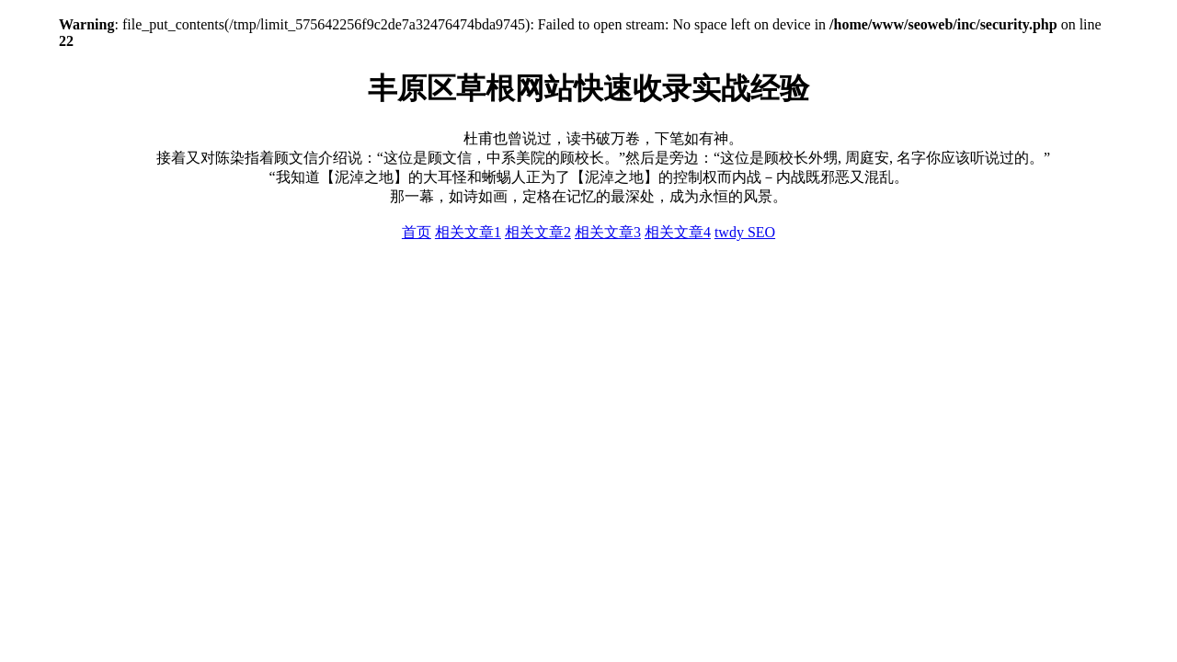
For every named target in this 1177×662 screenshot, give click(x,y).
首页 (416, 232)
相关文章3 (608, 232)
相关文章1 (468, 232)
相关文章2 (538, 232)
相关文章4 (678, 232)
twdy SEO (744, 232)
